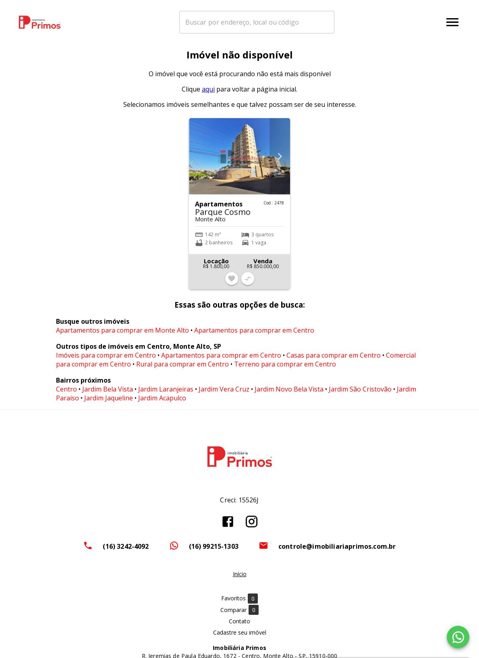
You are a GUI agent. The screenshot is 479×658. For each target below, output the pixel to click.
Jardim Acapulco (162, 402)
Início (240, 578)
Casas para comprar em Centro (333, 360)
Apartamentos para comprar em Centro (254, 335)
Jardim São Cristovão (360, 393)
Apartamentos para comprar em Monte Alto (122, 335)
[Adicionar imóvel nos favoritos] (231, 283)
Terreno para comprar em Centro (285, 368)
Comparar (239, 614)
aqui (208, 93)
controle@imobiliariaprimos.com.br (337, 550)
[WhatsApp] (458, 637)
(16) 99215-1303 (213, 550)
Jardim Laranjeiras (165, 393)
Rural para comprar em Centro (182, 368)
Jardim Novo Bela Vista (289, 393)
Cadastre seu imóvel (239, 637)
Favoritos (239, 603)
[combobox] (270, 22)
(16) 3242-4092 (126, 550)
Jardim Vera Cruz (224, 393)
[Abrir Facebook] (228, 526)
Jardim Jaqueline (108, 402)
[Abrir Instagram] (252, 526)
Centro (66, 393)
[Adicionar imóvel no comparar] (247, 283)
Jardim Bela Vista (107, 393)
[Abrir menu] (452, 22)
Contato (239, 625)
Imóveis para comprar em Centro (106, 360)
